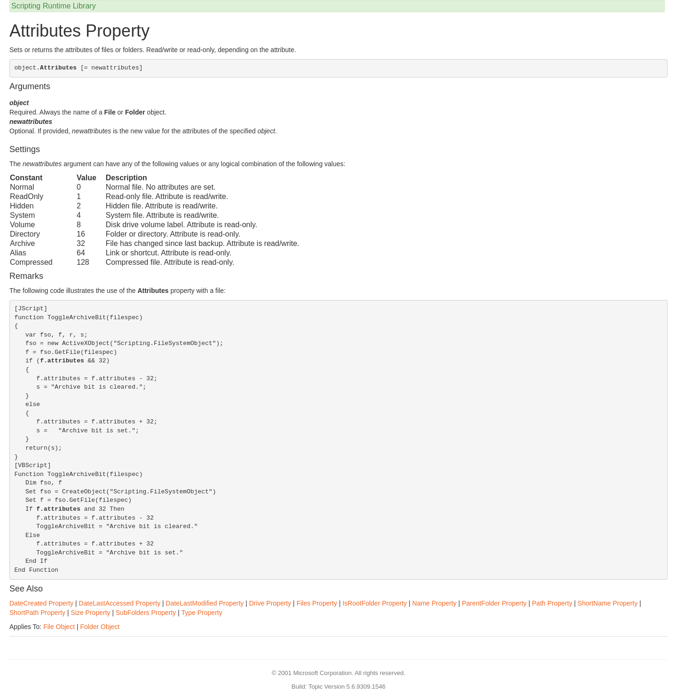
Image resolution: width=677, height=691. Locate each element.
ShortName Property (608, 603)
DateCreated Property (41, 603)
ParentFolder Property (494, 603)
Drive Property (270, 603)
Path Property (552, 603)
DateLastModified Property (205, 603)
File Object (59, 626)
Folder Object (99, 626)
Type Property (201, 612)
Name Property (434, 603)
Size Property (90, 612)
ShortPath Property (37, 612)
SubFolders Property (146, 612)
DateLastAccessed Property (120, 603)
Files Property (317, 603)
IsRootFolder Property (374, 603)
